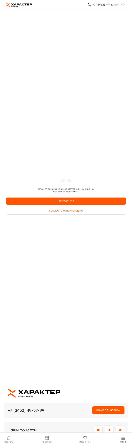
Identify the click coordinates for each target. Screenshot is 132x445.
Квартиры (47, 439)
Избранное (85, 439)
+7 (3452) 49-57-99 (103, 4)
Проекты (8, 439)
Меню (123, 439)
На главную (66, 201)
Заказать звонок (108, 410)
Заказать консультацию (66, 210)
